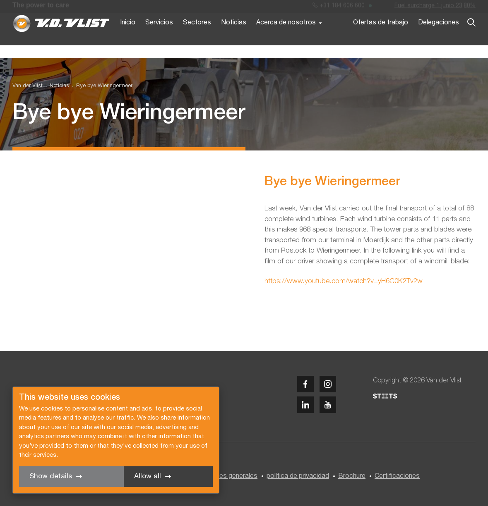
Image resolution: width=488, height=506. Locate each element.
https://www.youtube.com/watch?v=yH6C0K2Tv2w (343, 281)
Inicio (127, 36)
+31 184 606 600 (339, 7)
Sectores (197, 36)
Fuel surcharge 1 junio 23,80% (435, 7)
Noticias (233, 36)
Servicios (159, 36)
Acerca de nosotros (286, 36)
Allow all (147, 476)
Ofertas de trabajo (380, 36)
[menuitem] (56, 86)
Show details (50, 476)
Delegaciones (438, 36)
